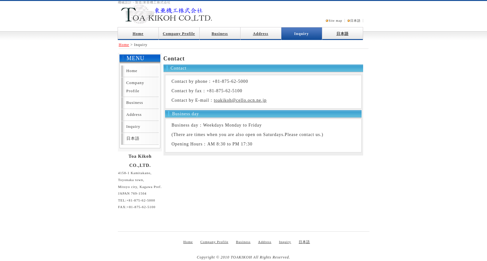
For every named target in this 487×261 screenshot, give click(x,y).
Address (260, 33)
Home (138, 33)
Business (220, 33)
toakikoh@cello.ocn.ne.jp (240, 100)
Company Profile (179, 33)
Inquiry (301, 33)
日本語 (355, 20)
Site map (335, 20)
